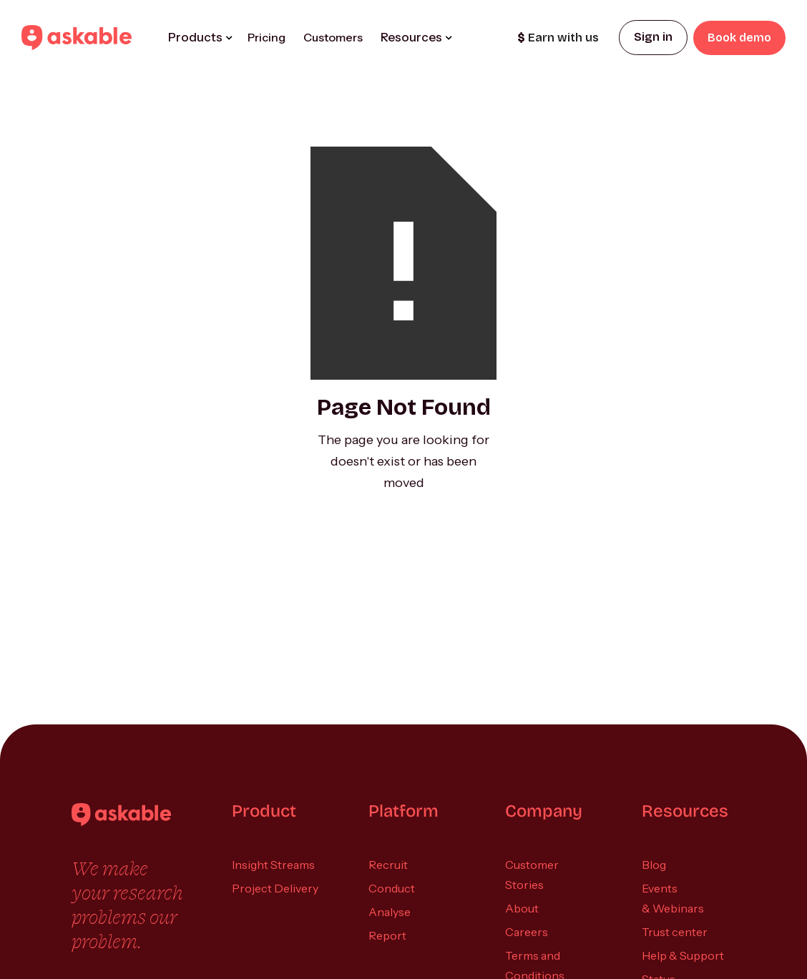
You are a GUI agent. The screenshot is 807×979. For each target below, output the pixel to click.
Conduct (391, 888)
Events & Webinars (673, 898)
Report (387, 935)
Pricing (266, 37)
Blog (654, 864)
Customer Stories (532, 874)
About (522, 908)
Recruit (388, 864)
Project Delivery (275, 888)
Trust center (675, 932)
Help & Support (683, 955)
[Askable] (122, 814)
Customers (333, 37)
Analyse (389, 912)
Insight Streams (273, 864)
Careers (526, 932)
